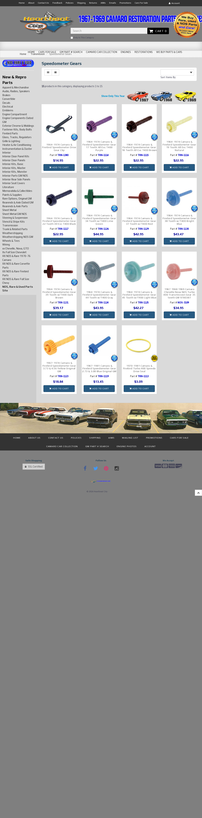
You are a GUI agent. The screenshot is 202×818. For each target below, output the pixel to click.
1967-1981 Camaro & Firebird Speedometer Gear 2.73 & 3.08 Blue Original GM (99, 368)
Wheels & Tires (11, 240)
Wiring (6, 244)
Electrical (7, 106)
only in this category (82, 38)
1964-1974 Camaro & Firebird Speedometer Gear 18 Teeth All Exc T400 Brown (139, 147)
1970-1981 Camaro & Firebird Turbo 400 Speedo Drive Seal (139, 368)
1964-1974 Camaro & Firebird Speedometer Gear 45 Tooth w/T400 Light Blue (139, 295)
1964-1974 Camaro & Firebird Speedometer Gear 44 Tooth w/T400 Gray (99, 295)
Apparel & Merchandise (15, 87)
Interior (6, 152)
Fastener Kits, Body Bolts (17, 129)
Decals (6, 102)
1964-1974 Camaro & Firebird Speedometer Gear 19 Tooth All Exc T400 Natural (179, 145)
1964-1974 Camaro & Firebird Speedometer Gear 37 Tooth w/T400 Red (139, 221)
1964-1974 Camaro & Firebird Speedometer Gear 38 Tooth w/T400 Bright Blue (179, 219)
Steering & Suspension (15, 217)
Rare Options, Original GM (17, 198)
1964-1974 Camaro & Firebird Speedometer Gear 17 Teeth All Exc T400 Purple (99, 145)
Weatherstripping (12, 233)
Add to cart (59, 167)
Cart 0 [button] (158, 31)
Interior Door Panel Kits (15, 156)
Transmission (10, 225)
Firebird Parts (10, 133)
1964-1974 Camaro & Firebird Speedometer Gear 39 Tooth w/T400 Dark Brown (59, 293)
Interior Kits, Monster (14, 171)
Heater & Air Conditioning (16, 144)
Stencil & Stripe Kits (13, 221)
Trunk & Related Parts (15, 229)
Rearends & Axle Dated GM (17, 202)
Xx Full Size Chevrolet (14, 252)
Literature (8, 187)
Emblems (7, 110)
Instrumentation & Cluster (17, 148)
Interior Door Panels (13, 160)
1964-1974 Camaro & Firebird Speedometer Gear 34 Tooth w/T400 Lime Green (99, 219)
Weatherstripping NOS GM (17, 236)
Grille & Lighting (11, 141)
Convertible (8, 98)
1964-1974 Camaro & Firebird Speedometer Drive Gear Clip (59, 147)
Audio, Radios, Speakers (16, 91)
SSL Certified (34, 466)
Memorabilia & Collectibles (17, 190)
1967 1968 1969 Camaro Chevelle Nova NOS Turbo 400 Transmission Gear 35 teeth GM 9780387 (179, 293)
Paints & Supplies (12, 194)
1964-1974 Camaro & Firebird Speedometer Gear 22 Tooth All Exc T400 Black (59, 221)
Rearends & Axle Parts (15, 206)
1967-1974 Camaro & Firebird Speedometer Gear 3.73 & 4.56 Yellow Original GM (59, 367)
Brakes (6, 95)
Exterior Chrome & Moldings (18, 125)
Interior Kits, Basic (12, 163)
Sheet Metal (9, 209)
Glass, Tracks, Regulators (16, 137)
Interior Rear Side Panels (16, 179)
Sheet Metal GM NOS (14, 213)
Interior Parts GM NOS (15, 175)
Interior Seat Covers (13, 183)
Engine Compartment (14, 114)
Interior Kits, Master (14, 167)
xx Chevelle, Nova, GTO (15, 248)
